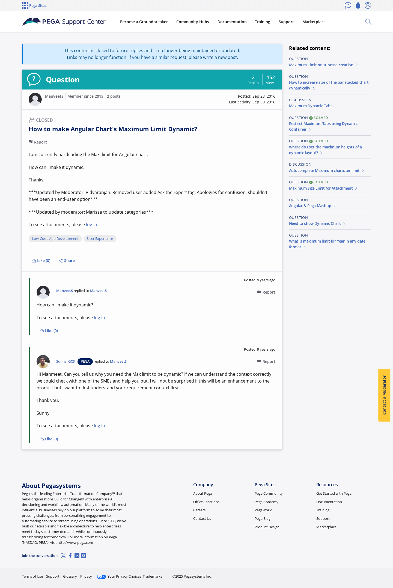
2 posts (114, 96)
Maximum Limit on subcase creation (324, 64)
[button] (35, 99)
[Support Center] (64, 22)
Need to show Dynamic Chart (317, 223)
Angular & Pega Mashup (313, 205)
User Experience (100, 239)
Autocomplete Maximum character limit (327, 170)
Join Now (328, 574)
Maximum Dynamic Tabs (313, 105)
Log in (358, 574)
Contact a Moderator (384, 395)
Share (67, 260)
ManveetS (54, 96)
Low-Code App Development (55, 239)
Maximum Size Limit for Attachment (323, 188)
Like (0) (41, 260)
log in (91, 225)
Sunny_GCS (65, 361)
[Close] (385, 566)
